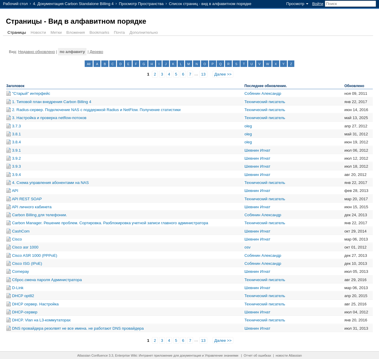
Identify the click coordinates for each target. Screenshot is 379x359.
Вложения (75, 32)
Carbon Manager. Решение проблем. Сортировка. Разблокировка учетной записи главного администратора (110, 223)
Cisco (17, 239)
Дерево (96, 51)
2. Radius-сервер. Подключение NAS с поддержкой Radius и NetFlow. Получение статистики (96, 110)
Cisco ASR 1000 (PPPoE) (34, 255)
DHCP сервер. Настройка (35, 304)
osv (247, 247)
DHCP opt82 (23, 296)
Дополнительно (143, 32)
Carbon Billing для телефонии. (39, 215)
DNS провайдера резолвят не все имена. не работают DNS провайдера (78, 328)
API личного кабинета (32, 207)
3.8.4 (16, 142)
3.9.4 (16, 174)
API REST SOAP (27, 199)
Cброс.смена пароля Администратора (47, 280)
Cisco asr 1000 (25, 247)
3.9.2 (16, 158)
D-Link (18, 288)
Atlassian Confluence (92, 355)
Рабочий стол (15, 3)
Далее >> (223, 74)
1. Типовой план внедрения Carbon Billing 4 (51, 102)
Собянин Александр (262, 93)
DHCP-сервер (24, 312)
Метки (56, 32)
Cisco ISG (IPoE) (27, 263)
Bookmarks (99, 32)
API (15, 190)
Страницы (16, 32)
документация (190, 355)
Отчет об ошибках (257, 355)
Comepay (20, 271)
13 (203, 74)
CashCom (21, 231)
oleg (248, 126)
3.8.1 (16, 134)
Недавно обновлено (36, 51)
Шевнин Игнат (257, 150)
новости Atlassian (289, 355)
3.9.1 (16, 150)
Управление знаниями (221, 355)
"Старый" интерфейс (31, 93)
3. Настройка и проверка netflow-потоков (49, 118)
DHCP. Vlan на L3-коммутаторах (41, 320)
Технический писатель (264, 102)
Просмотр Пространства (141, 3)
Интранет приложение (156, 355)
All (89, 64)
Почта (119, 32)
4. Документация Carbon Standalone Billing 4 (73, 3)
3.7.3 (16, 126)
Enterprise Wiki (126, 355)
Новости (38, 32)
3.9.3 (16, 166)
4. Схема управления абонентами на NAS (50, 182)
